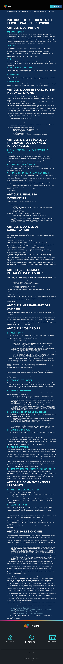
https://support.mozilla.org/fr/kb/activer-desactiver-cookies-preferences (35, 606)
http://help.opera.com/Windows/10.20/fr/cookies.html (30, 613)
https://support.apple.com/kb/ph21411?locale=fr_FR (30, 612)
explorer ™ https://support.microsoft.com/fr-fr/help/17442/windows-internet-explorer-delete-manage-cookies (31, 610)
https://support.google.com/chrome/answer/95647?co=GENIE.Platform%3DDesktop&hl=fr (27, 607)
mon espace (56, 6)
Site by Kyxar (31, 660)
